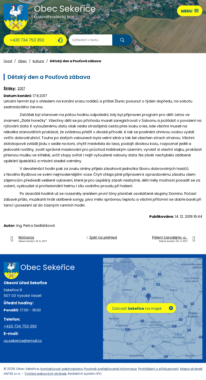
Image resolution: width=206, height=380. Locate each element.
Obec (22, 61)
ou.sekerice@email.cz (23, 340)
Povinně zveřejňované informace (110, 369)
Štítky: (10, 88)
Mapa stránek (191, 369)
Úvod (8, 61)
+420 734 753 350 (27, 40)
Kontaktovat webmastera (61, 369)
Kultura (38, 61)
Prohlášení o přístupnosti (158, 369)
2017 (21, 88)
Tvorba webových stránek (45, 373)
